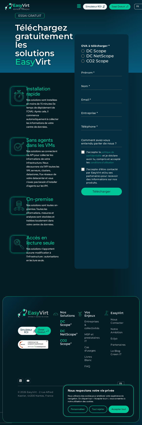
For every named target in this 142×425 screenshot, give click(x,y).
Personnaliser (78, 409)
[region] (98, 400)
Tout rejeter (98, 409)
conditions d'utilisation (102, 162)
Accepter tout (118, 409)
